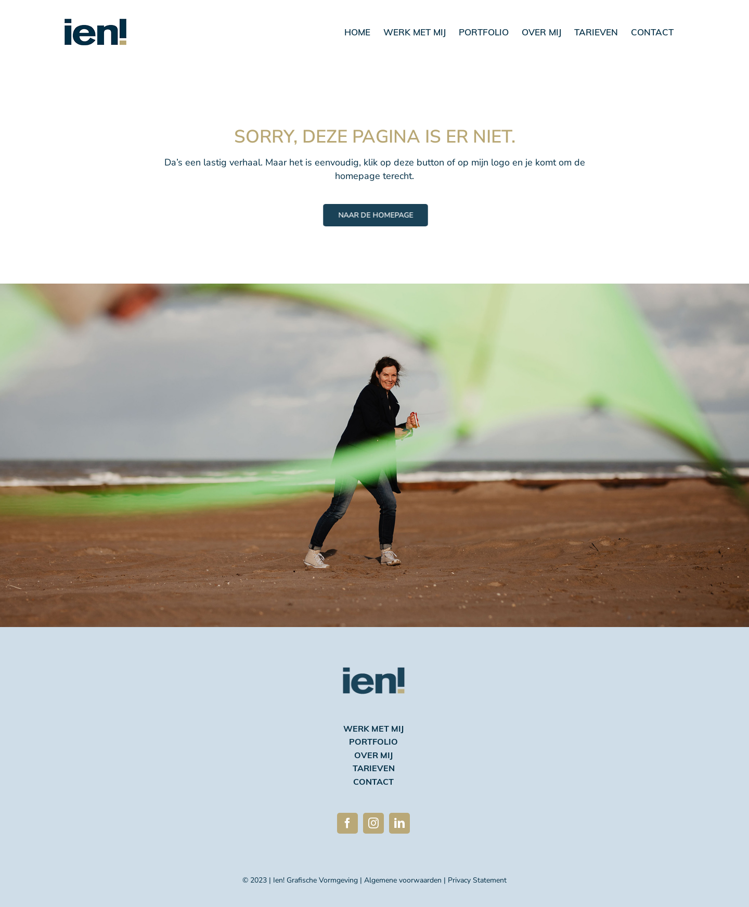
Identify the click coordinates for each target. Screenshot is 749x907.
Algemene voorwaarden (403, 880)
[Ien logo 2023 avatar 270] (373, 652)
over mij (373, 756)
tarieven (374, 769)
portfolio (373, 742)
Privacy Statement (477, 880)
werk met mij (373, 729)
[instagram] (373, 823)
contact (373, 782)
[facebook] (347, 823)
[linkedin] (399, 823)
